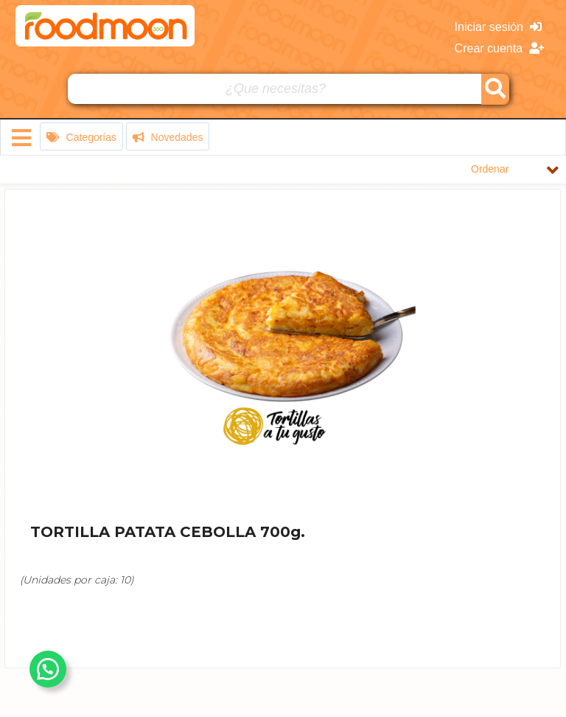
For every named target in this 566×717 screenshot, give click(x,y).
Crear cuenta (499, 48)
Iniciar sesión (498, 27)
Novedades (168, 137)
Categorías (81, 137)
